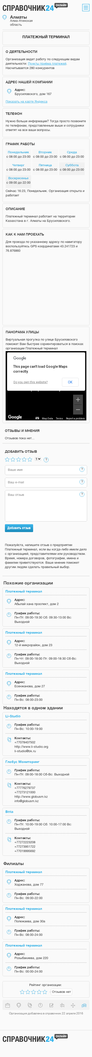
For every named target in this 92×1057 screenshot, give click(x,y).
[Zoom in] (78, 399)
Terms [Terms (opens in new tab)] (59, 418)
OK (70, 382)
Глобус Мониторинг (22, 762)
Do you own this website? (30, 382)
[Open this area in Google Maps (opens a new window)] (15, 417)
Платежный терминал (23, 591)
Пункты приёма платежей (47, 63)
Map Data (47, 418)
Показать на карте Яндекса (26, 101)
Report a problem (75, 418)
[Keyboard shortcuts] (37, 418)
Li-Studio (13, 716)
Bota (9, 811)
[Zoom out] (78, 410)
